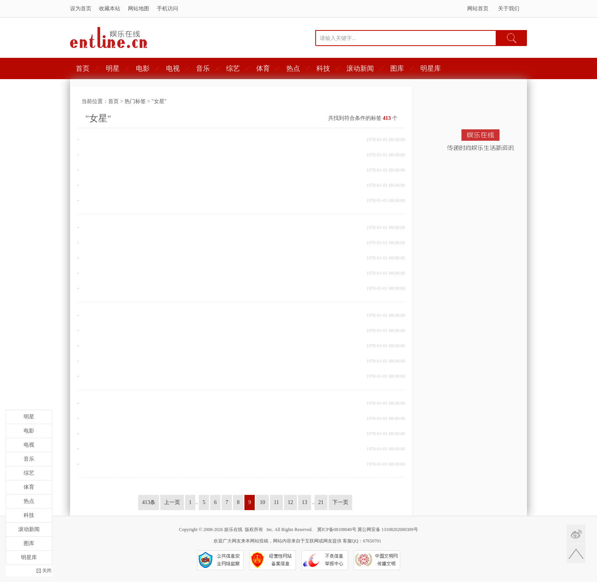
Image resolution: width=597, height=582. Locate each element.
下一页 (340, 502)
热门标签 (135, 101)
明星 (113, 68)
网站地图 (138, 8)
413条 (148, 502)
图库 (397, 68)
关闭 (46, 570)
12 (290, 502)
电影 (143, 68)
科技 (323, 68)
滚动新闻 (360, 68)
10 (262, 502)
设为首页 (80, 8)
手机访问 (167, 8)
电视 (173, 68)
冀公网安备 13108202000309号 (388, 529)
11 (276, 502)
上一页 (172, 502)
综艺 (233, 68)
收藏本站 (109, 8)
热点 (293, 68)
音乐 (203, 68)
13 (304, 502)
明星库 (430, 68)
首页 (82, 68)
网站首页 (477, 8)
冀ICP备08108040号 (336, 529)
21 (321, 502)
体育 (263, 68)
